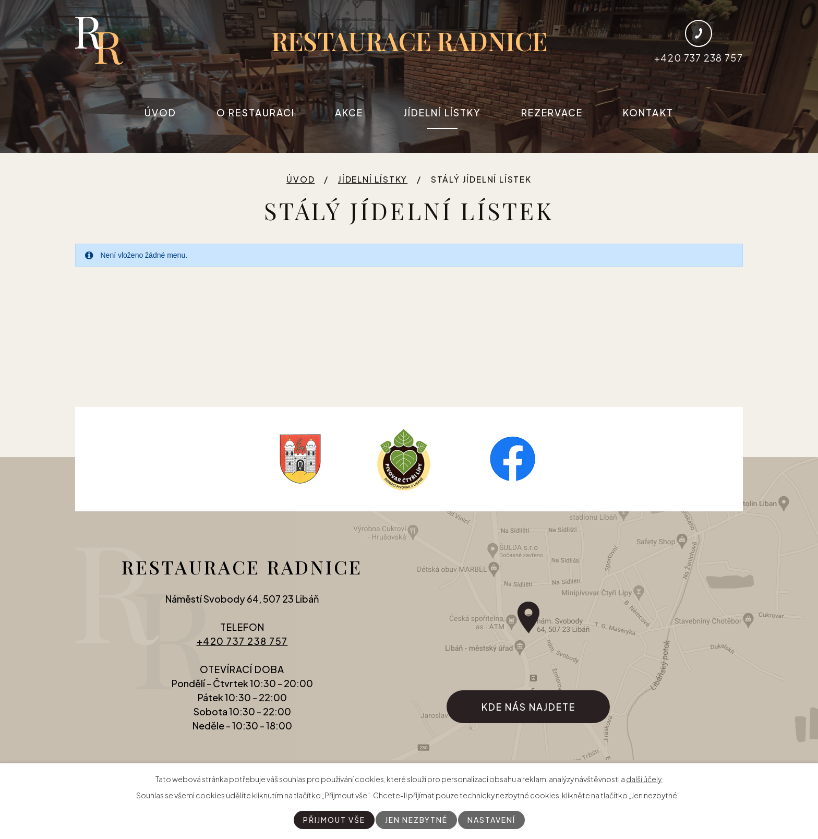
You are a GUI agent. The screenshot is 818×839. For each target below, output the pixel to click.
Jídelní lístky (442, 112)
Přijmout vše (334, 819)
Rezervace (552, 112)
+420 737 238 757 (242, 641)
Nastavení (491, 819)
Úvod (160, 112)
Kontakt (648, 112)
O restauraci (255, 112)
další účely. (644, 779)
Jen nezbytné (416, 819)
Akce (349, 112)
